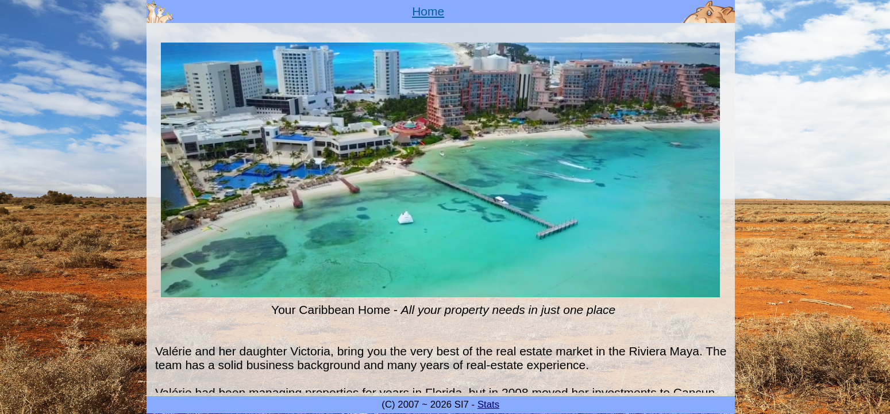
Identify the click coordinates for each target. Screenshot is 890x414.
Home (428, 11)
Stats (488, 404)
